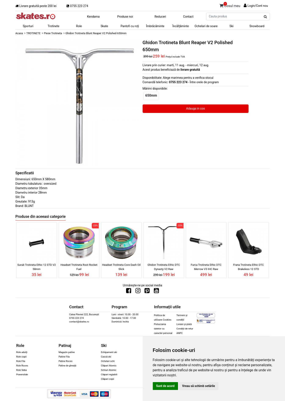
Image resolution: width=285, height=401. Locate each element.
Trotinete (54, 26)
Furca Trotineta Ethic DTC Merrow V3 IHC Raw (206, 266)
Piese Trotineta (53, 33)
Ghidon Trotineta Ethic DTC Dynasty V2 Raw (163, 266)
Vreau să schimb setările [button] (198, 386)
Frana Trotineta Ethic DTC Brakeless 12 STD (248, 266)
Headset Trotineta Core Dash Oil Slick (121, 266)
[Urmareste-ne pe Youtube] (156, 291)
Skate (104, 26)
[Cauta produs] (265, 17)
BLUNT (29, 206)
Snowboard (256, 26)
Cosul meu (230, 5)
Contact (188, 16)
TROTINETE (33, 33)
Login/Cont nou (257, 5)
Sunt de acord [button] (165, 386)
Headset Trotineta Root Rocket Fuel (79, 266)
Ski (231, 26)
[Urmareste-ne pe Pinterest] (147, 291)
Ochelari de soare (206, 26)
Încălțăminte (180, 26)
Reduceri (160, 16)
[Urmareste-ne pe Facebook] (128, 291)
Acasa (19, 33)
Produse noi (125, 16)
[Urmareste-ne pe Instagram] (138, 291)
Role (79, 26)
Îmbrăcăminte (155, 26)
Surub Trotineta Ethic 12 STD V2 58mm (36, 266)
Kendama (93, 16)
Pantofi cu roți (130, 26)
